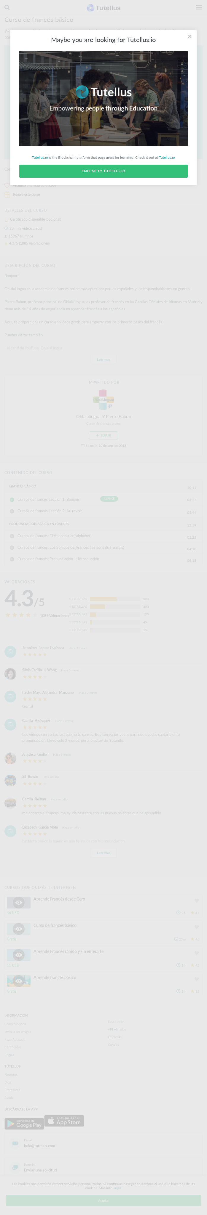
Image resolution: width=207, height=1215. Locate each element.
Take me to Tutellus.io (103, 171)
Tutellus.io (40, 157)
